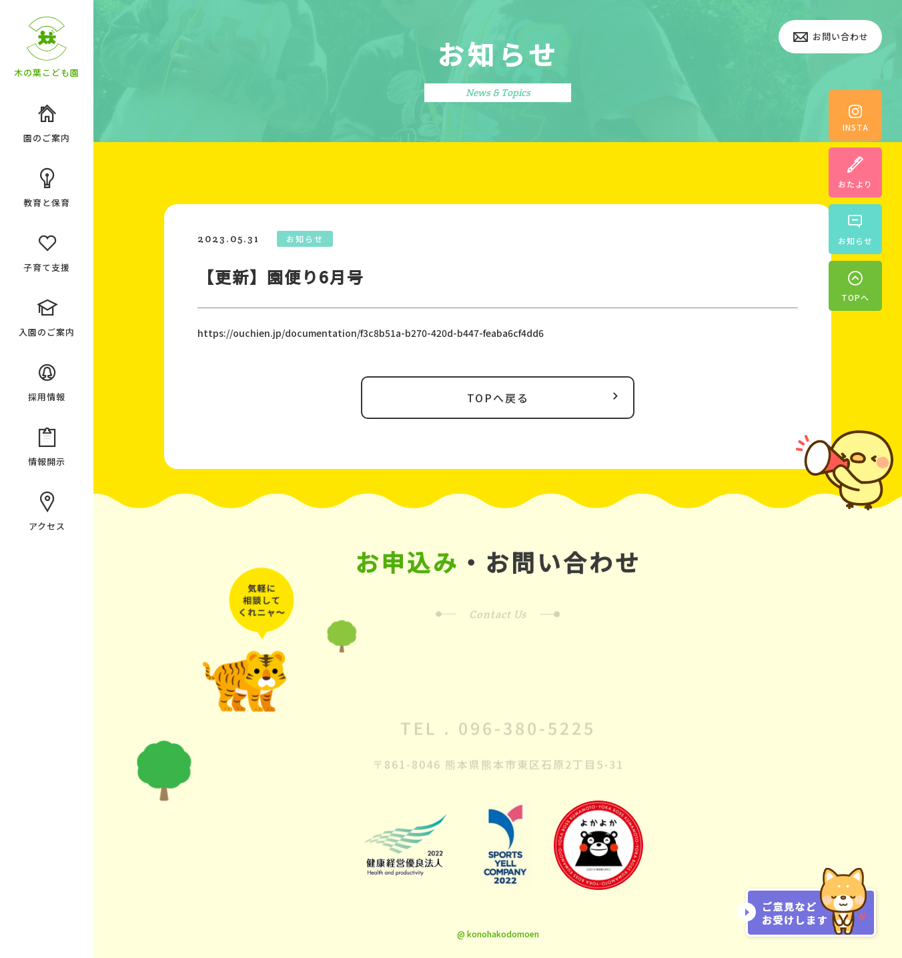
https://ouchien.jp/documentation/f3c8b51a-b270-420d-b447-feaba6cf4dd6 (370, 333)
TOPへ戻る (546, 397)
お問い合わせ (830, 37)
